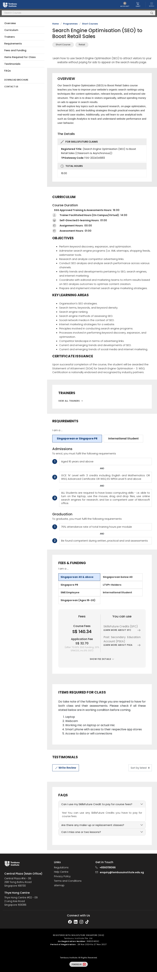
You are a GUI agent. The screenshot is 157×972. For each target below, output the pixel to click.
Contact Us (11, 86)
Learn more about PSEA (122, 645)
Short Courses (90, 23)
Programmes (70, 23)
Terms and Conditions (68, 880)
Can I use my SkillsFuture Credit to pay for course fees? (96, 804)
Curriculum (11, 30)
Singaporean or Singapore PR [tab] (77, 438)
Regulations (61, 867)
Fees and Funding (15, 50)
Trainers (9, 37)
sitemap (59, 885)
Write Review (65, 768)
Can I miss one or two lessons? (81, 832)
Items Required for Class (20, 57)
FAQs (7, 70)
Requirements (13, 43)
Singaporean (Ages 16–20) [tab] (78, 600)
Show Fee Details (102, 659)
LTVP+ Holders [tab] (112, 585)
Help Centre (61, 871)
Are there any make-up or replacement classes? (92, 825)
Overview (10, 23)
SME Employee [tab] (70, 592)
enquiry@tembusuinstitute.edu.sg (122, 872)
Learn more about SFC (122, 630)
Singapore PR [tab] (69, 585)
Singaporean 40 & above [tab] (77, 577)
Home (55, 23)
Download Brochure (16, 79)
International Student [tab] (123, 438)
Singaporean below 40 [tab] (118, 577)
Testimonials (12, 64)
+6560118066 (108, 867)
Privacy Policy (62, 876)
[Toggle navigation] (151, 4)
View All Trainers (70, 400)
